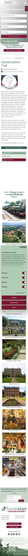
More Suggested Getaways (14, 50)
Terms (15, 540)
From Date (4, 24)
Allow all (14, 297)
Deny (14, 307)
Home (2, 58)
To (2, 29)
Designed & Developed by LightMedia (15, 544)
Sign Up (21, 500)
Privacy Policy (19, 538)
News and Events (20, 516)
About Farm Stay (19, 517)
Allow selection (14, 302)
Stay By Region (5, 517)
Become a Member (14, 524)
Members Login (14, 527)
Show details (20, 293)
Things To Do (9, 58)
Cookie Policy (7, 540)
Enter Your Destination (8, 18)
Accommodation (5, 516)
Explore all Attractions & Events (14, 148)
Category (4, 13)
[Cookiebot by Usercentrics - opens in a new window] (20, 247)
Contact (21, 540)
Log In (13, 542)
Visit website (8, 160)
